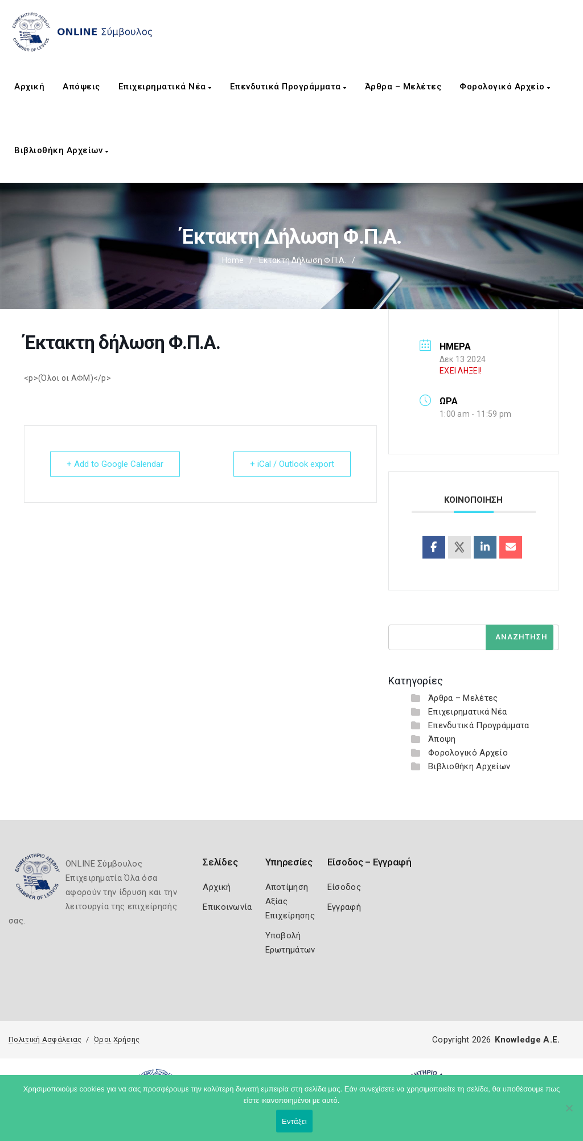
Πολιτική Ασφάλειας (45, 1039)
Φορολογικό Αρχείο (505, 86)
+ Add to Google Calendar (115, 464)
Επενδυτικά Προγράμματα (288, 86)
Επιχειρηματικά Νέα (165, 86)
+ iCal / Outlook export (292, 464)
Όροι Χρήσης (116, 1039)
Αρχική (29, 86)
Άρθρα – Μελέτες (403, 86)
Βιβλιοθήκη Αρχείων (61, 150)
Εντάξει (294, 1121)
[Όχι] (568, 1113)
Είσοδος (344, 887)
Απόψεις (81, 86)
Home (233, 260)
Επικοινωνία (227, 907)
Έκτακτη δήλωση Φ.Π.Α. (302, 260)
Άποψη (442, 739)
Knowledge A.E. (527, 1040)
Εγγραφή (344, 907)
